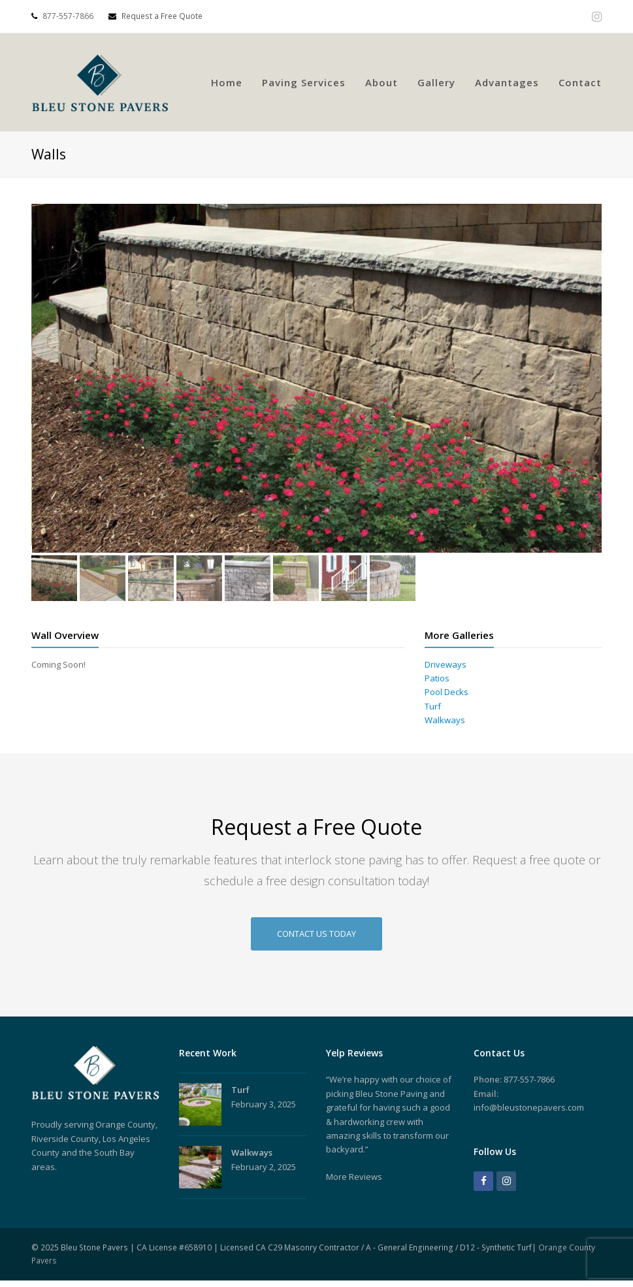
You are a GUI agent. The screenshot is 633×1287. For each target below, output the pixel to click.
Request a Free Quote (155, 16)
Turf (433, 706)
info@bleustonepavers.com (529, 1107)
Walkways (445, 720)
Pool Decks (446, 692)
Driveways (445, 664)
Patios (437, 678)
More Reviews (354, 1176)
